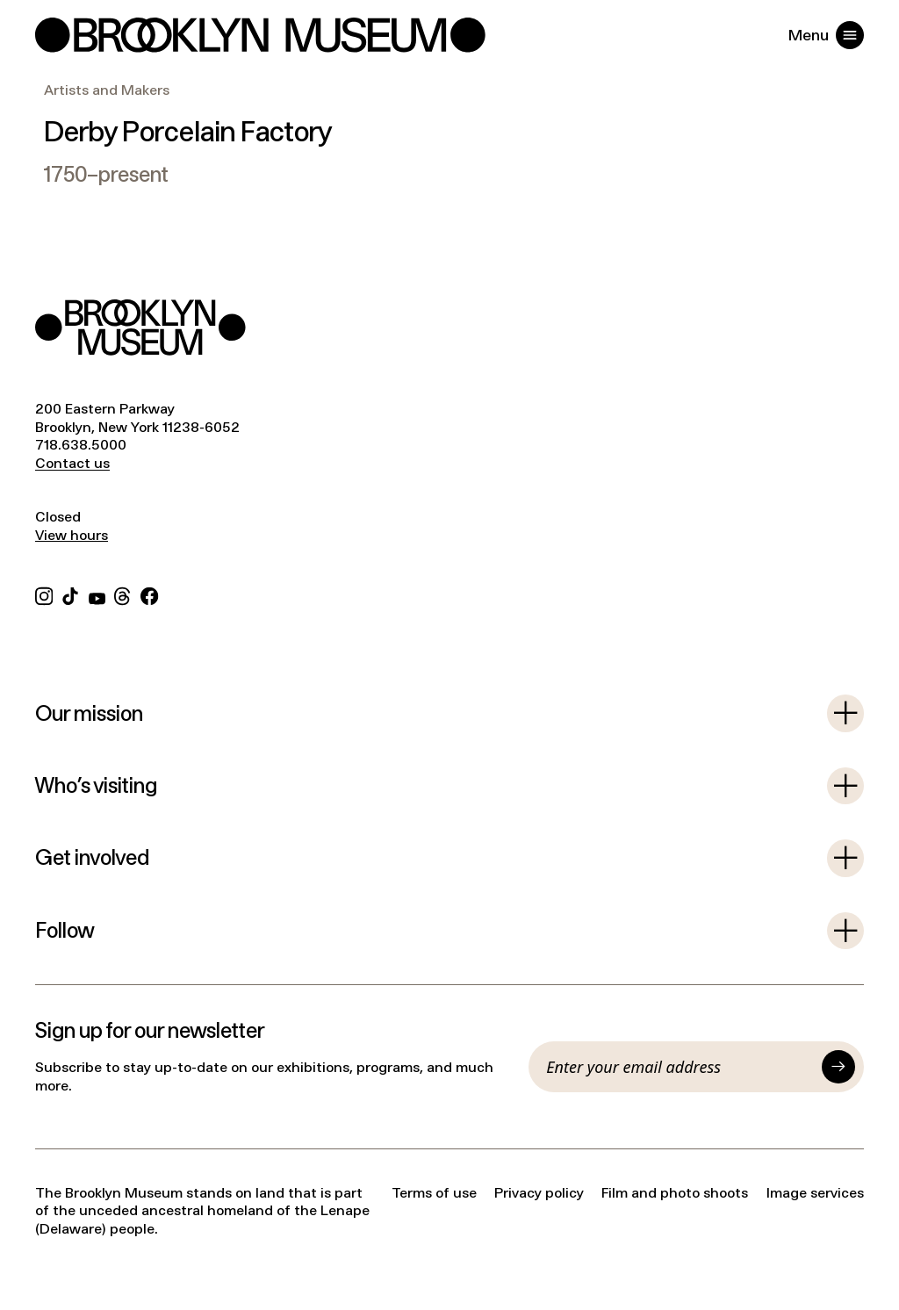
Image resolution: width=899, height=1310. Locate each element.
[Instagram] (44, 595)
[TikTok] (70, 595)
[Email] (679, 1066)
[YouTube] (97, 595)
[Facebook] (149, 595)
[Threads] (123, 595)
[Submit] (838, 1066)
